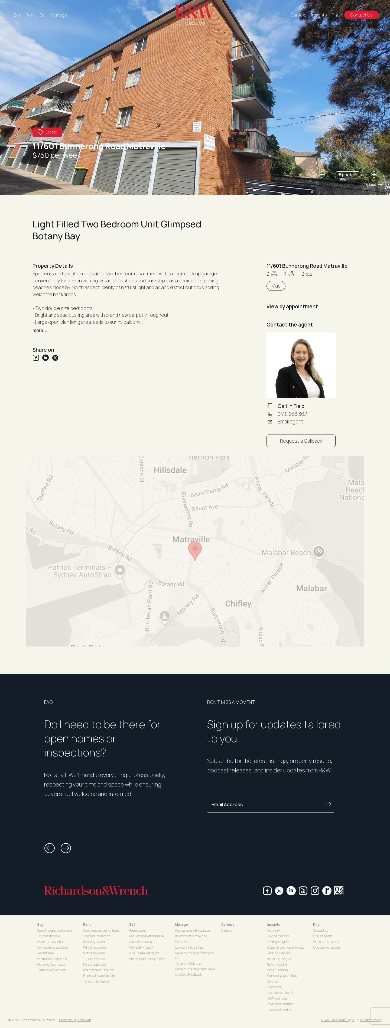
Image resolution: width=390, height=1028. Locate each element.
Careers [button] (228, 924)
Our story (273, 930)
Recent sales (45, 953)
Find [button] (316, 924)
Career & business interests (285, 947)
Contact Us (361, 15)
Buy (17, 15)
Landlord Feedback (188, 974)
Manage (59, 15)
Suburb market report (144, 953)
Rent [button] (87, 924)
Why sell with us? (141, 947)
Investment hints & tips (191, 936)
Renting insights (278, 953)
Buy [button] (40, 924)
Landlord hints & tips (189, 947)
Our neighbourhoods (51, 964)
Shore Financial (277, 970)
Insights (319, 15)
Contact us (320, 930)
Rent (30, 15)
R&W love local (277, 998)
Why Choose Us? (94, 947)
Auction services (140, 941)
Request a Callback (301, 441)
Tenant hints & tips (188, 963)
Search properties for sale (54, 930)
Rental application (95, 964)
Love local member (280, 1004)
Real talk (181, 941)
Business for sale (48, 936)
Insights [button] (273, 924)
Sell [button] (132, 924)
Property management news (195, 969)
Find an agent (322, 936)
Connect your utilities (282, 975)
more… (40, 330)
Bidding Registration (51, 970)
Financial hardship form (99, 975)
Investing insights (279, 959)
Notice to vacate (94, 953)
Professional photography (147, 959)
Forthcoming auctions (52, 947)
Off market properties (52, 959)
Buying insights (278, 936)
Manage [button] (181, 924)
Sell (43, 15)
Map (276, 286)
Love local (274, 987)
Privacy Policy (371, 1019)
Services (273, 981)
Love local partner (279, 1009)
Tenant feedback (94, 959)
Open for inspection (50, 941)
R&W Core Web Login (338, 1019)
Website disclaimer (326, 941)
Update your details (280, 992)
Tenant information (96, 981)
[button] (321, 174)
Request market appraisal (146, 936)
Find (336, 15)
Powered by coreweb (75, 1019)
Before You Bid (277, 964)
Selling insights (277, 941)
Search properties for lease (101, 930)
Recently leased (94, 941)
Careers (299, 15)
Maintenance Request (98, 970)
